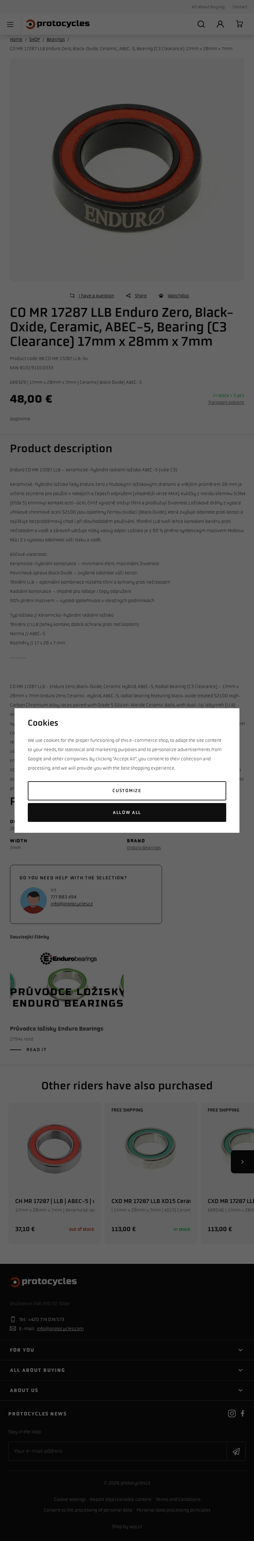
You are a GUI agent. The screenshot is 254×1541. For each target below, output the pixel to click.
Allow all (127, 812)
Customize (126, 790)
